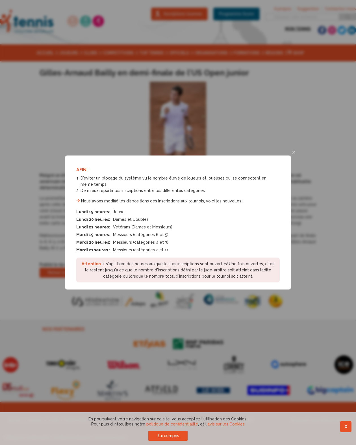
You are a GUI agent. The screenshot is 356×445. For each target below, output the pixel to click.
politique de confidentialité (172, 424)
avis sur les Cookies (226, 424)
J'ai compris (168, 435)
